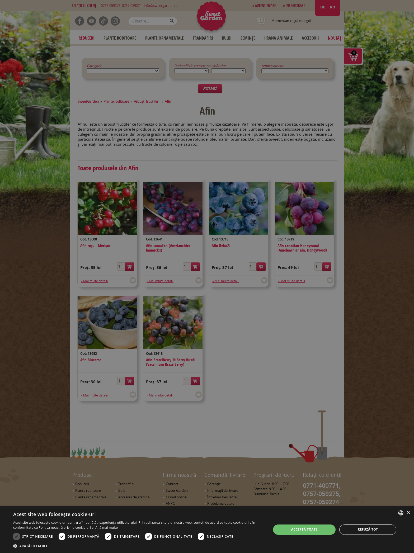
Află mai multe (106, 527)
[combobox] (400, 513)
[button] (138, 546)
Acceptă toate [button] (304, 529)
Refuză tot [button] (368, 529)
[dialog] (207, 529)
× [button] (408, 513)
